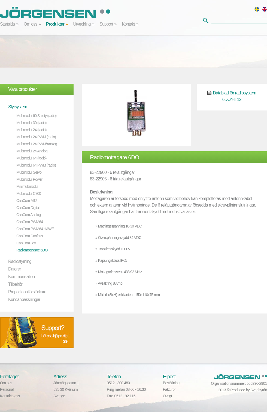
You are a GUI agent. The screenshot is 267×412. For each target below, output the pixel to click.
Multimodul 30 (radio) (31, 123)
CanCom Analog (28, 215)
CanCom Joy (26, 243)
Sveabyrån (258, 390)
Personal (7, 389)
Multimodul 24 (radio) (31, 130)
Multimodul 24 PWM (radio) (36, 137)
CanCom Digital (27, 207)
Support (106, 24)
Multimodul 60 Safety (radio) (36, 115)
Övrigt (167, 396)
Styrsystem (17, 106)
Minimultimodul (27, 186)
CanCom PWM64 (29, 222)
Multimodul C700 (28, 193)
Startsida (7, 24)
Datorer (14, 269)
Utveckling (82, 24)
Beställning (171, 383)
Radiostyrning (19, 261)
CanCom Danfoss (29, 236)
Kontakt (128, 24)
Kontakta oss (10, 396)
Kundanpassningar (24, 299)
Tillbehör (15, 284)
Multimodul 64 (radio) (31, 158)
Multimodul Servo (28, 172)
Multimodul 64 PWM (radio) (36, 165)
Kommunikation (21, 276)
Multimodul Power (29, 179)
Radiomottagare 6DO (31, 250)
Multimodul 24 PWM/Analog (36, 144)
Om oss (30, 24)
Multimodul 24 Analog (31, 151)
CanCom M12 (26, 200)
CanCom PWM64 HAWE (35, 229)
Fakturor (169, 389)
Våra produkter (22, 89)
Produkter (55, 24)
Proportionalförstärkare (27, 292)
